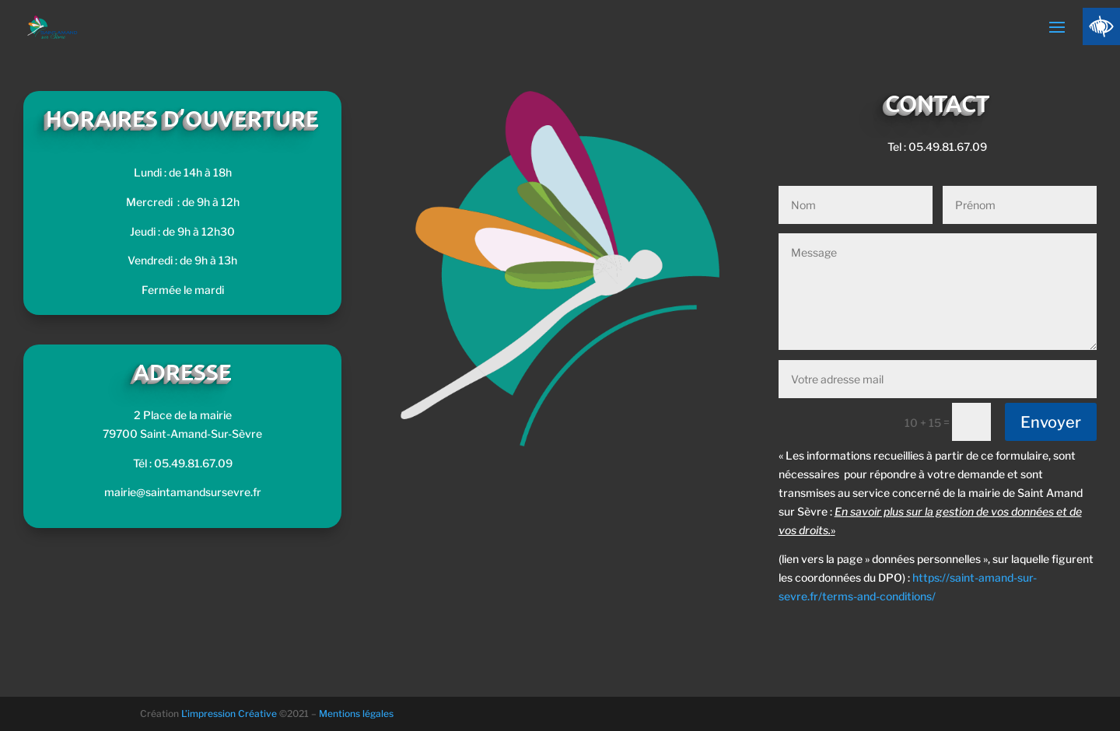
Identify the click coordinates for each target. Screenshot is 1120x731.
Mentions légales (356, 713)
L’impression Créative (229, 713)
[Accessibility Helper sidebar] (1101, 26)
